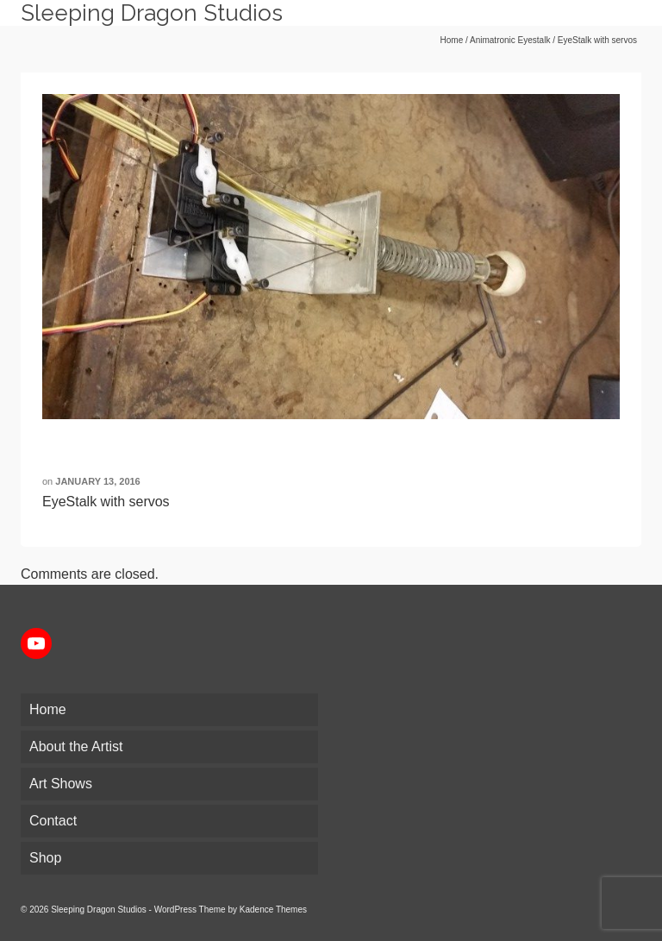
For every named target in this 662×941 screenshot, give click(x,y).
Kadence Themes (273, 909)
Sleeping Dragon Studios (152, 13)
